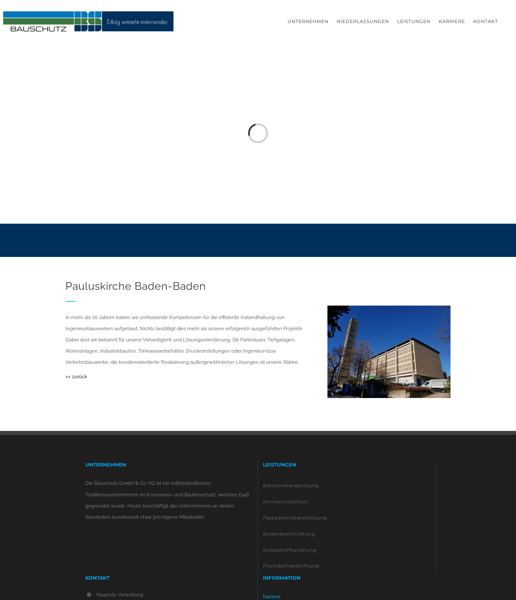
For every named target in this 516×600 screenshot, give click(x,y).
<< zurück (76, 377)
